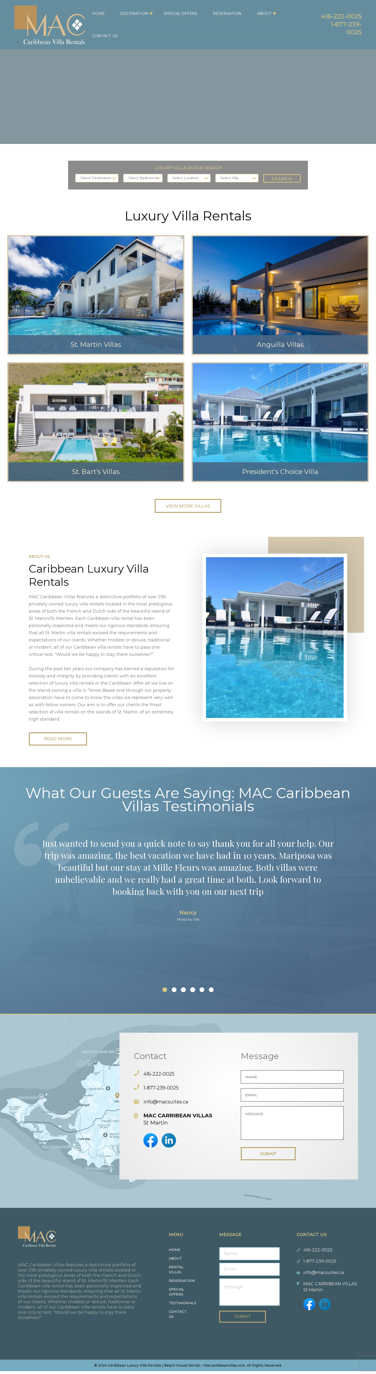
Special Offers (178, 13)
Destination (132, 13)
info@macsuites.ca (168, 1103)
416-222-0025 (335, 15)
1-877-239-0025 (341, 29)
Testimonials (182, 1306)
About (261, 13)
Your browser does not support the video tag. (188, 72)
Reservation (224, 13)
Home (95, 13)
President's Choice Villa (280, 469)
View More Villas (188, 506)
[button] (157, 991)
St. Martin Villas (96, 342)
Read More (62, 740)
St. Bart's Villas (96, 469)
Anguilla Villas (280, 342)
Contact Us (102, 36)
